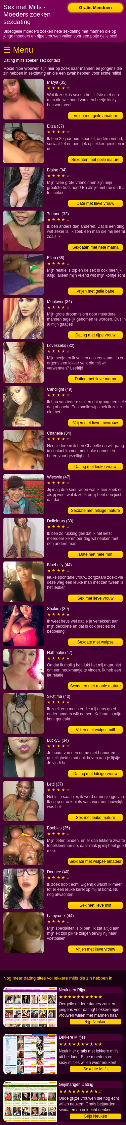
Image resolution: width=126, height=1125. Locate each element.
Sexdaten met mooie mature (95, 686)
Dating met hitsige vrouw (95, 773)
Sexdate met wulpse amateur (95, 861)
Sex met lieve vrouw (95, 598)
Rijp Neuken (95, 1021)
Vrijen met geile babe (95, 291)
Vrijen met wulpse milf (95, 730)
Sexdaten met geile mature (95, 159)
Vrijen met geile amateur (95, 115)
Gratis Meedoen (95, 7)
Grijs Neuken (95, 1116)
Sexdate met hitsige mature (95, 510)
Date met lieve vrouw (95, 203)
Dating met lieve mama (95, 379)
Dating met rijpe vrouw (95, 335)
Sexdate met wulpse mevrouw (95, 643)
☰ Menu (18, 49)
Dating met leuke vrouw (95, 466)
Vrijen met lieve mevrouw (95, 422)
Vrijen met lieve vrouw (95, 949)
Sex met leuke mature (95, 817)
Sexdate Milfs (95, 1069)
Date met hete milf (95, 554)
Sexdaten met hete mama (95, 247)
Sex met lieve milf (95, 905)
